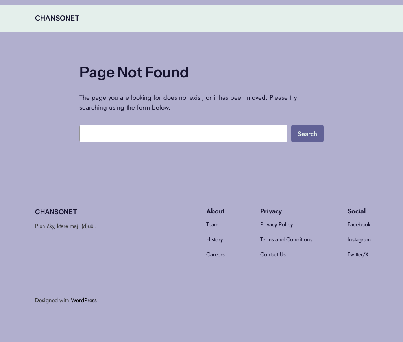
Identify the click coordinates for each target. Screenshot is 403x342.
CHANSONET (57, 18)
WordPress (84, 300)
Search (307, 133)
